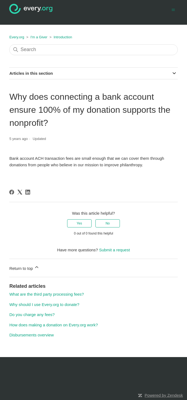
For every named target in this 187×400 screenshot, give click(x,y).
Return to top (24, 267)
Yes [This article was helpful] (79, 223)
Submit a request (114, 250)
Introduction (63, 37)
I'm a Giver (38, 37)
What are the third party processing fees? (46, 294)
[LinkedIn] (27, 192)
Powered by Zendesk (164, 395)
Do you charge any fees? (32, 314)
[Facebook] (11, 192)
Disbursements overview (31, 335)
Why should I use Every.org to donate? (44, 304)
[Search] (93, 49)
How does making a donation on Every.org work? (53, 325)
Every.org (16, 37)
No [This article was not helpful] (107, 223)
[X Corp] (19, 192)
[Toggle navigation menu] (173, 9)
